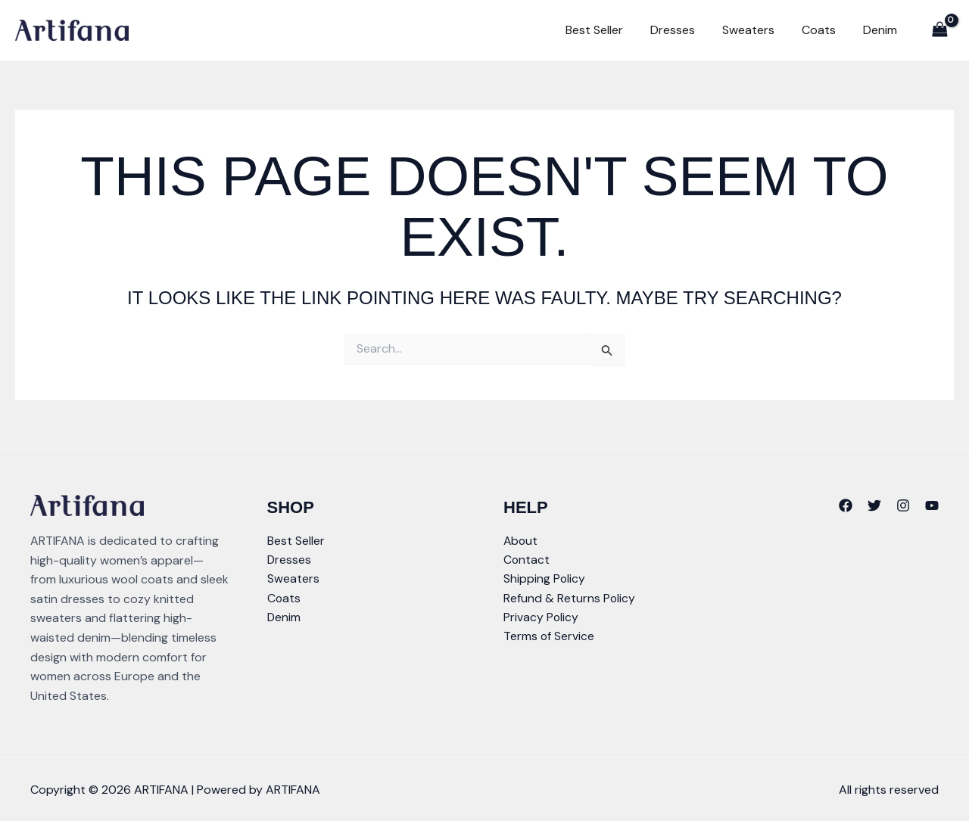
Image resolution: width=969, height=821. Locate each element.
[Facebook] (845, 505)
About (521, 541)
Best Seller (614, 30)
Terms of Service (549, 637)
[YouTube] (932, 505)
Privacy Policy (541, 619)
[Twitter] (874, 505)
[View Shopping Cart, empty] (939, 30)
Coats (825, 30)
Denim (882, 30)
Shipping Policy (544, 579)
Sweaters (759, 30)
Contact (526, 560)
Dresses (687, 30)
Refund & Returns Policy (569, 599)
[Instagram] (903, 505)
